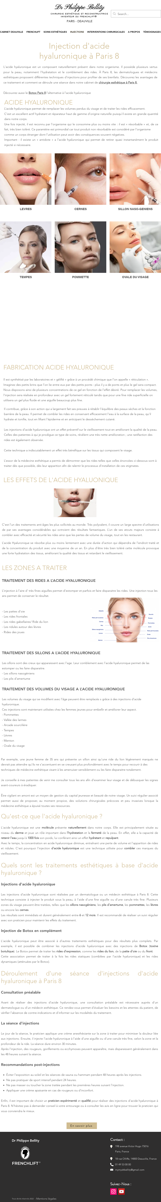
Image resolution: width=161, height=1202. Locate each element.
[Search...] (136, 14)
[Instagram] (113, 1191)
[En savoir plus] (82, 1125)
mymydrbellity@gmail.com (129, 1169)
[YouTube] (121, 1191)
